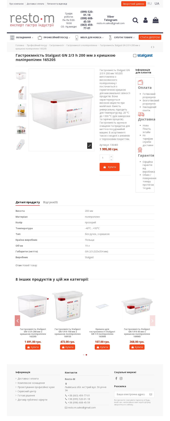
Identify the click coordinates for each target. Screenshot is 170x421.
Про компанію (16, 3)
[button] (150, 37)
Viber (110, 16)
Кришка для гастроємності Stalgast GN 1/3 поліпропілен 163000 (102, 333)
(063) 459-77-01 (86, 26)
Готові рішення (26, 395)
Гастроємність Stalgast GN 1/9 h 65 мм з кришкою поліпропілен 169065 (137, 333)
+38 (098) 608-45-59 (79, 402)
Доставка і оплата (36, 3)
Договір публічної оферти (32, 399)
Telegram (110, 20)
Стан (19, 265)
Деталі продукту (28, 202)
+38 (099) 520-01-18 (79, 399)
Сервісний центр (27, 391)
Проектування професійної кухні (36, 387)
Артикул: (104, 144)
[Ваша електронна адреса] (130, 394)
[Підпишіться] (150, 394)
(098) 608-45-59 (86, 19)
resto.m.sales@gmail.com (111, 23)
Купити (109, 167)
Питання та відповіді (57, 3)
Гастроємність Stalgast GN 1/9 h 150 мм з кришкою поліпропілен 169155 (68, 333)
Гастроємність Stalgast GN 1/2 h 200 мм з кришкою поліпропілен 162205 (33, 333)
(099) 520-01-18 (86, 13)
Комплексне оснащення (31, 382)
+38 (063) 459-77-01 (79, 395)
